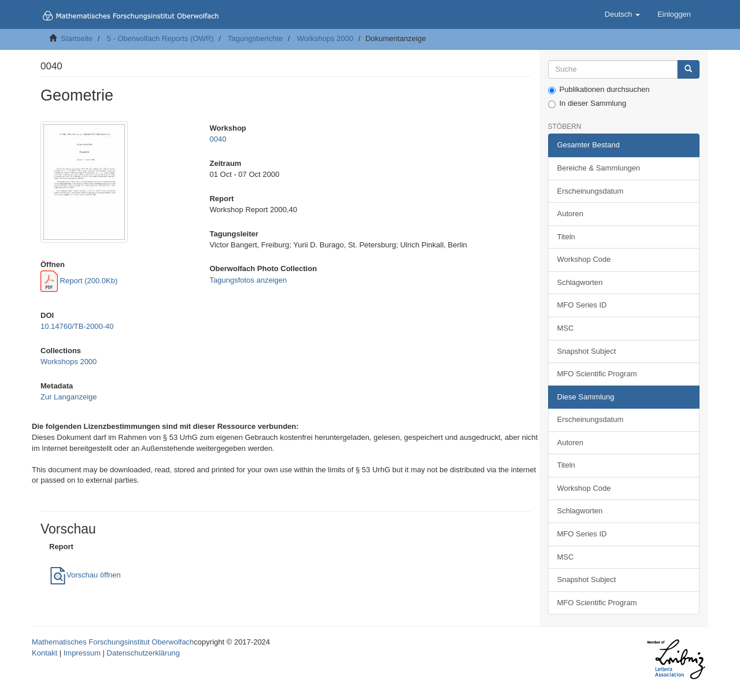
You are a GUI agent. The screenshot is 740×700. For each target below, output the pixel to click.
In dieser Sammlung (587, 103)
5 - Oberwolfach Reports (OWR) (160, 38)
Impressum (82, 653)
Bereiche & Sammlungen (599, 168)
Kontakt (44, 653)
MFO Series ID (582, 305)
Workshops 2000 (325, 38)
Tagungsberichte (255, 38)
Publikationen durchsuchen (599, 89)
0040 (217, 139)
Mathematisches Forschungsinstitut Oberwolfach (113, 642)
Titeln (566, 236)
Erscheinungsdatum (590, 191)
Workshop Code (584, 259)
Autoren (570, 213)
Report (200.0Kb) (78, 280)
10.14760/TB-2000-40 (76, 326)
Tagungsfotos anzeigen (248, 280)
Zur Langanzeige (68, 396)
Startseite (76, 38)
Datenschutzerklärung (143, 653)
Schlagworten (580, 282)
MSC (565, 328)
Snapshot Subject (586, 351)
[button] (622, 14)
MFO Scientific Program (597, 373)
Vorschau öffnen (85, 575)
